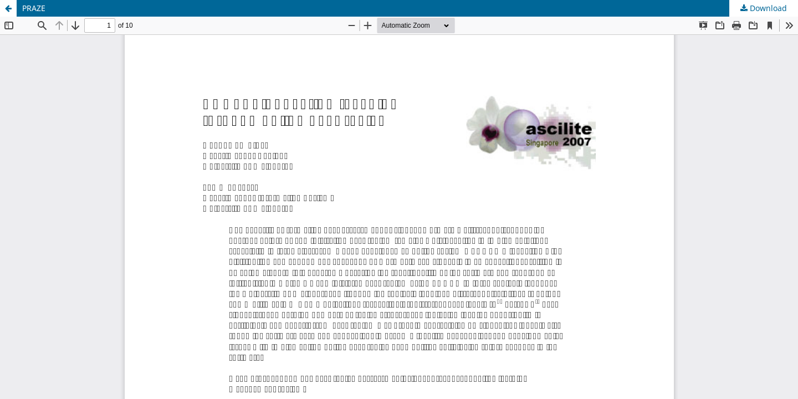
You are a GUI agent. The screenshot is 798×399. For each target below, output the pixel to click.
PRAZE (33, 8)
